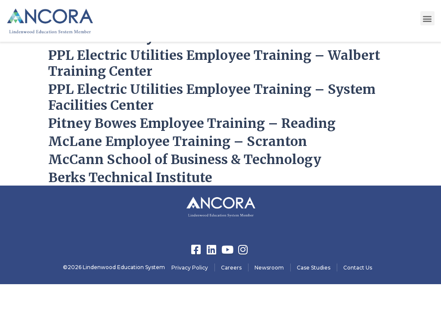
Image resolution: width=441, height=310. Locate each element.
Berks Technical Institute (130, 177)
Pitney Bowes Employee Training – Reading (191, 123)
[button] (427, 18)
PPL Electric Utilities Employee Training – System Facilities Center (212, 97)
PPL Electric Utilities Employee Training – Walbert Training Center (214, 63)
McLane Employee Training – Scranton (177, 141)
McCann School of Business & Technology (184, 159)
